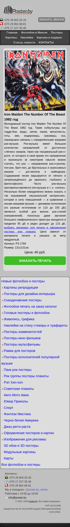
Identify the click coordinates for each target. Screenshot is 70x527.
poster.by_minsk (36, 489)
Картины (11, 37)
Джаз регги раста (17, 426)
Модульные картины (20, 452)
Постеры (57, 32)
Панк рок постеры (17, 370)
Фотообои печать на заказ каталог (30, 306)
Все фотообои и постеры (20, 464)
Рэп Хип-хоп (13, 382)
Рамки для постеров (19, 351)
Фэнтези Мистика (17, 414)
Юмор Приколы (16, 401)
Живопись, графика (19, 319)
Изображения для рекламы (25, 439)
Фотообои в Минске (34, 32)
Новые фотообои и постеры (23, 281)
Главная (10, 32)
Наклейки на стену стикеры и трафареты (36, 325)
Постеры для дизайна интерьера (29, 294)
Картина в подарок (49, 37)
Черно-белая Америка (21, 420)
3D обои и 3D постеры (21, 445)
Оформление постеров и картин (29, 433)
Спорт (8, 407)
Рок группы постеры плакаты (26, 376)
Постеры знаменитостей (23, 332)
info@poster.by (17, 497)
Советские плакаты (19, 389)
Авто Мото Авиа (16, 395)
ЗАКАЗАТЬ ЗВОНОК (51, 19)
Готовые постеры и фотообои (27, 313)
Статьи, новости (24, 42)
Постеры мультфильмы (22, 344)
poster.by (33, 501)
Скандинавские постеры (23, 300)
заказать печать (35, 261)
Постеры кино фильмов (22, 338)
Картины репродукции (21, 287)
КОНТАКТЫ (46, 42)
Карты (8, 458)
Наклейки (27, 37)
